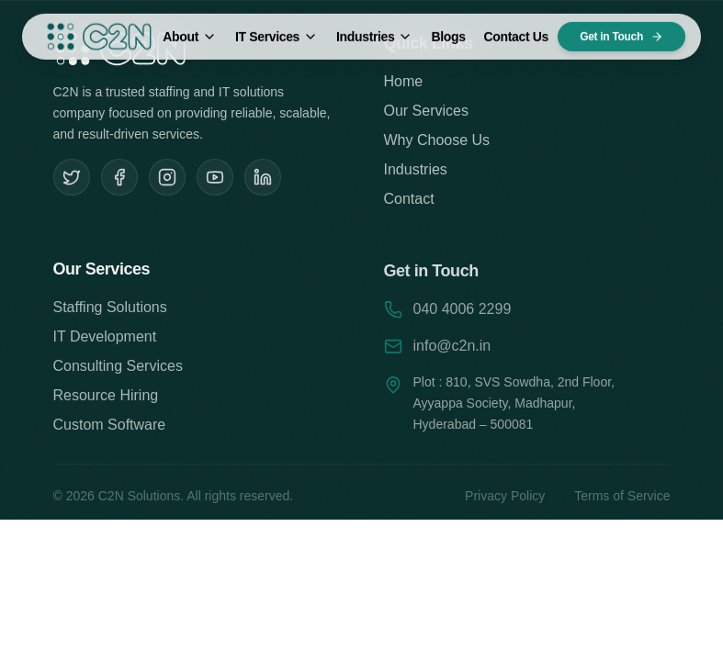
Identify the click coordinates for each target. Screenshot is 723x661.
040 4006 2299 (462, 313)
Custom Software (109, 428)
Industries (374, 28)
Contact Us (516, 28)
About (190, 28)
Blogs (448, 28)
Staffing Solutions (110, 311)
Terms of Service (622, 501)
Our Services (426, 113)
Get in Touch (621, 28)
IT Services (276, 28)
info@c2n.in (452, 350)
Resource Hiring (106, 399)
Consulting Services (118, 369)
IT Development (105, 340)
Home (404, 84)
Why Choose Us (437, 143)
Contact (409, 201)
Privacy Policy (505, 501)
